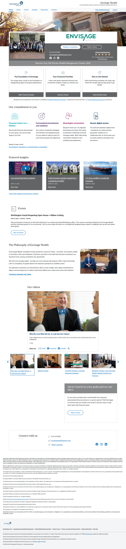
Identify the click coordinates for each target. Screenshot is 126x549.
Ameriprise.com (7, 529)
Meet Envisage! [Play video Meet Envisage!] (43, 371)
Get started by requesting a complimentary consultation (28, 147)
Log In (115, 10)
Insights (34, 10)
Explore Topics (63, 95)
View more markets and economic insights (23, 194)
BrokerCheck (89, 534)
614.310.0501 (54, 52)
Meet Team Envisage (26, 95)
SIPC (44, 541)
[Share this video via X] (69, 348)
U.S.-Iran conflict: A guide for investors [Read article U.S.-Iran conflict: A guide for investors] (97, 179)
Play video (14, 187)
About (18, 10)
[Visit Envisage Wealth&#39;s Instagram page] (101, 444)
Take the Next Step (100, 95)
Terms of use (56, 529)
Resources (44, 10)
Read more (52, 187)
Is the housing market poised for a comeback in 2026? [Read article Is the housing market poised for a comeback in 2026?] (62, 179)
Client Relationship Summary (96, 99)
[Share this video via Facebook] (51, 348)
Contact (54, 10)
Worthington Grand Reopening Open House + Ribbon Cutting (37, 215)
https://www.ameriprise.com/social (18, 499)
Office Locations (57, 445)
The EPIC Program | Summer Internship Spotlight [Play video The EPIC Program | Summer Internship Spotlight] (75, 372)
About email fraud (86, 529)
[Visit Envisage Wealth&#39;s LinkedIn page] (106, 444)
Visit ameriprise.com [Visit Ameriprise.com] (102, 10)
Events (26, 10)
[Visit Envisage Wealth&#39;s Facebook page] (97, 444)
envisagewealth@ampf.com (60, 55)
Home (11, 10)
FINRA (39, 541)
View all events (18, 233)
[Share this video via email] (42, 348)
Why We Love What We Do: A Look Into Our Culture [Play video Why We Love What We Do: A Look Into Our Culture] (21, 372)
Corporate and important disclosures (23, 529)
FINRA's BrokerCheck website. (57, 99)
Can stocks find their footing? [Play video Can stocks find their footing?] (23, 178)
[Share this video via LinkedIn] (62, 348)
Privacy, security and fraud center (71, 529)
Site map (95, 529)
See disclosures (102, 59)
